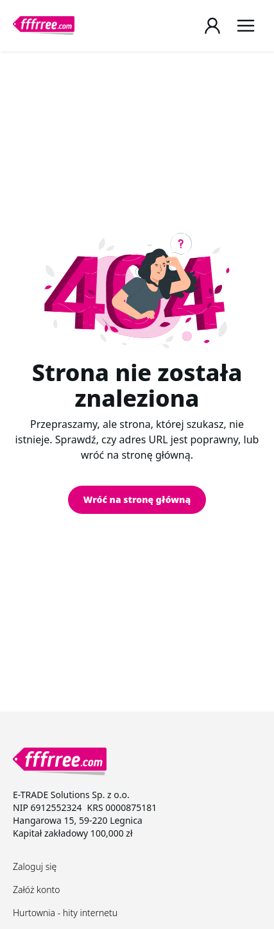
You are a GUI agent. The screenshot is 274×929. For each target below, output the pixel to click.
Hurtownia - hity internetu (65, 913)
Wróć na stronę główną (137, 499)
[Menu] (245, 25)
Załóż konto (36, 889)
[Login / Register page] (212, 25)
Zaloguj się (34, 866)
